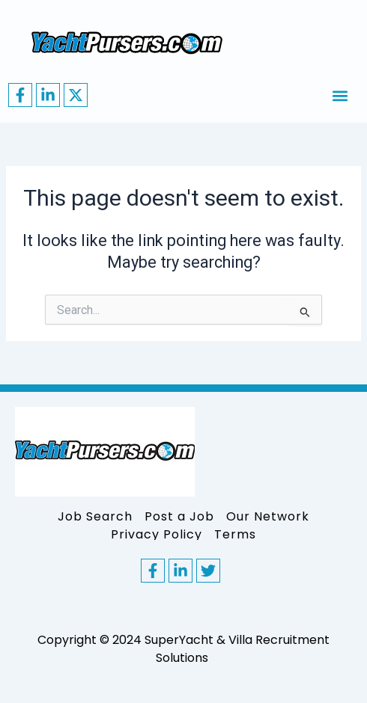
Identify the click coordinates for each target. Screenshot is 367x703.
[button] (339, 95)
